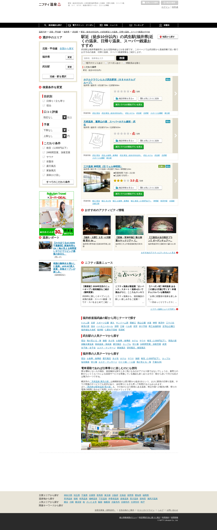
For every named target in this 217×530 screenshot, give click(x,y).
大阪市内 (115, 502)
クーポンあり (114, 63)
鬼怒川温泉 (152, 498)
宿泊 (83, 340)
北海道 (123, 495)
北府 (93, 323)
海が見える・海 (94, 340)
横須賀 (78, 502)
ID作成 (175, 7)
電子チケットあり (94, 63)
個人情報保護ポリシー (128, 517)
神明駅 (156, 201)
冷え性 (111, 340)
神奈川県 (68, 495)
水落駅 (172, 201)
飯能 (100, 502)
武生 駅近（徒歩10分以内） (113, 113)
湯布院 (143, 498)
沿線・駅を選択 (58, 76)
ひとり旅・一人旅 (127, 362)
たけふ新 (85, 323)
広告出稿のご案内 (126, 510)
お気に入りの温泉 (150, 3)
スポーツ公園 (102, 323)
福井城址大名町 (88, 330)
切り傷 (135, 344)
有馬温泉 (83, 498)
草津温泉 (68, 498)
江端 (122, 326)
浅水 (93, 326)
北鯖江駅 (95, 204)
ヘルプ (161, 510)
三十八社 (170, 323)
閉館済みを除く (133, 63)
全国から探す (67, 48)
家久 (112, 323)
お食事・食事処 (123, 340)
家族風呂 (121, 347)
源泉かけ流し (53, 175)
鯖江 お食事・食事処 (121, 201)
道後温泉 (124, 498)
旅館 (105, 340)
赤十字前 (143, 326)
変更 (70, 57)
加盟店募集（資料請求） (105, 510)
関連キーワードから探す (51, 505)
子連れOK (157, 362)
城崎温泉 (93, 498)
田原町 (122, 330)
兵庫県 (92, 495)
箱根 (76, 498)
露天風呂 (117, 344)
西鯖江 (133, 323)
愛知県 (138, 495)
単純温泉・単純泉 (103, 344)
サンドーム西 (122, 323)
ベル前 (129, 326)
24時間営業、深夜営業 (150, 344)
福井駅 (100, 330)
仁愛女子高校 (111, 330)
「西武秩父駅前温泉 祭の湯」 (99, 387)
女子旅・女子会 (88, 347)
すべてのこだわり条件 (58, 182)
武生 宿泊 (96, 113)
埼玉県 (77, 495)
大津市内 (135, 502)
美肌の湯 (172, 340)
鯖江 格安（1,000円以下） (141, 201)
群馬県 (100, 495)
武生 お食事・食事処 (110, 155)
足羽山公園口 (168, 326)
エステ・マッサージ (106, 347)
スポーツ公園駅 (156, 113)
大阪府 (115, 495)
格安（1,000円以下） (157, 340)
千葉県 (84, 495)
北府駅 (146, 113)
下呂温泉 (103, 498)
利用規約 (165, 517)
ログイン (165, 7)
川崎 (72, 502)
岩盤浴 (49, 161)
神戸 (143, 502)
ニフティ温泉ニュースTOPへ (162, 309)
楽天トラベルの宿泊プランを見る (128, 105)
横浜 (66, 502)
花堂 (135, 326)
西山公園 (141, 323)
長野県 (130, 495)
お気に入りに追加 (151, 98)
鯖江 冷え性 (106, 201)
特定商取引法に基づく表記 (149, 517)
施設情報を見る (125, 98)
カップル (127, 344)
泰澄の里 (85, 326)
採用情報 (174, 517)
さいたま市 (91, 502)
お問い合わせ (172, 510)
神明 (155, 323)
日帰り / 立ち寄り (55, 101)
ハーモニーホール (104, 326)
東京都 (107, 495)
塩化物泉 (85, 362)
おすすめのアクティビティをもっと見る (158, 253)
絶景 (164, 344)
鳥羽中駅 (164, 201)
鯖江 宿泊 (96, 201)
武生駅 (139, 113)
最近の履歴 (169, 3)
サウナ (143, 340)
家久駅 (167, 113)
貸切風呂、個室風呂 (136, 347)
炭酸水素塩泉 (87, 344)
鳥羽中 (161, 323)
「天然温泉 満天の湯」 (100, 381)
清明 (116, 326)
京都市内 (125, 502)
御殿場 (107, 502)
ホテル (135, 340)
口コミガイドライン (146, 510)
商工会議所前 (155, 326)
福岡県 (146, 495)
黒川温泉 (134, 498)
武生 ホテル (130, 113)
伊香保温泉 (113, 498)
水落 (149, 323)
